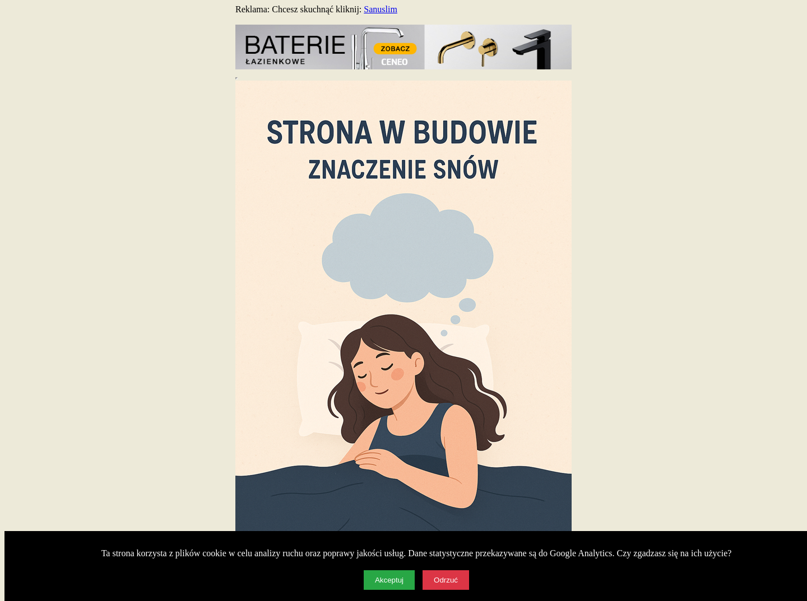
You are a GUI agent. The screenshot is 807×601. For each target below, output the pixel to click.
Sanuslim (380, 9)
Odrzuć (446, 580)
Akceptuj (389, 580)
